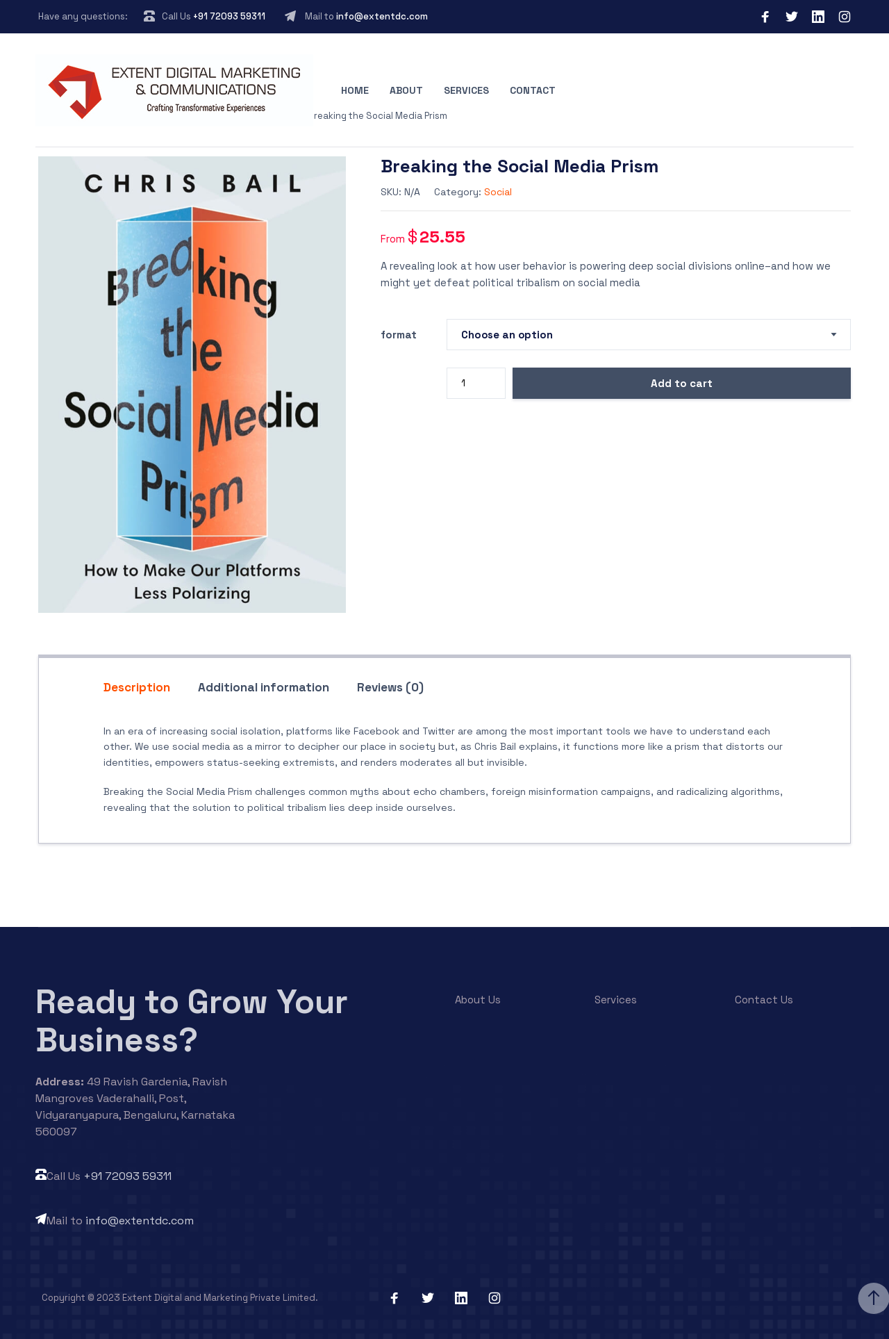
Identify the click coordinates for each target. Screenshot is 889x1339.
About (406, 90)
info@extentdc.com (382, 16)
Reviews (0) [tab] (390, 687)
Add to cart (682, 383)
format (399, 334)
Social (498, 192)
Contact (533, 90)
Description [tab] (136, 687)
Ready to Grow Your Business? (191, 1020)
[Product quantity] (476, 383)
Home (355, 90)
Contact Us (764, 999)
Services (466, 90)
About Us (478, 999)
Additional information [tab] (263, 687)
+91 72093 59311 (229, 16)
